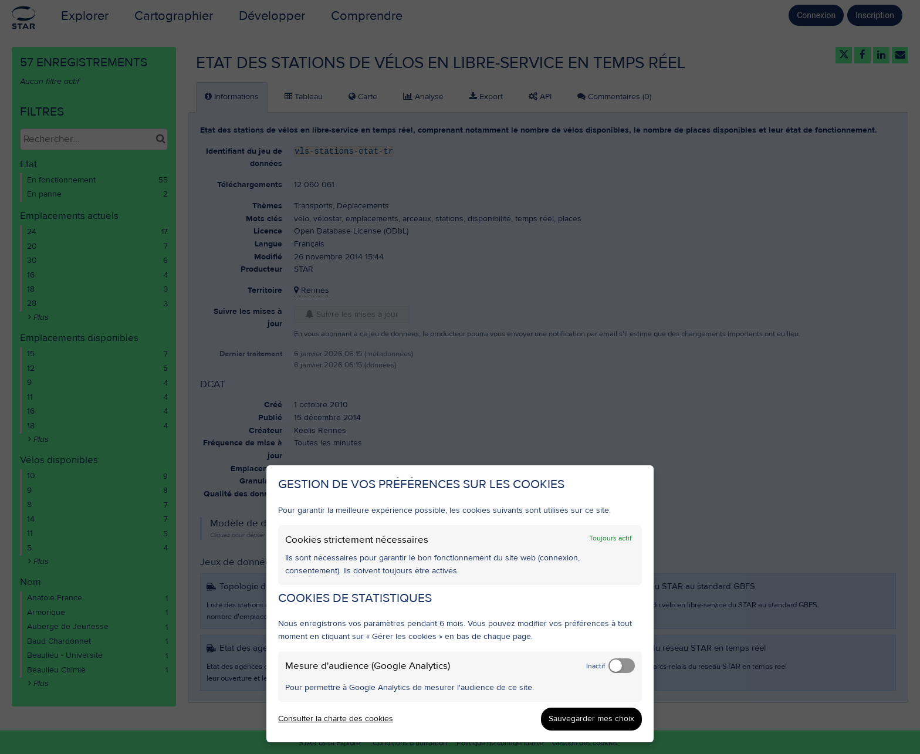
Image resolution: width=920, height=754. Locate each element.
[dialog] (460, 603)
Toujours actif (610, 538)
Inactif (595, 666)
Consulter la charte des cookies (335, 719)
